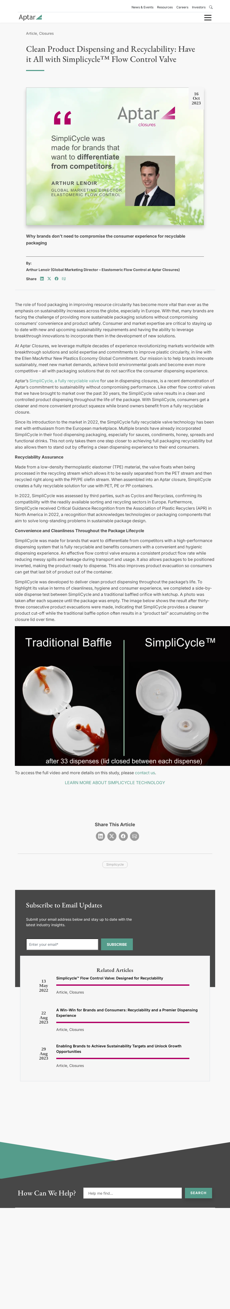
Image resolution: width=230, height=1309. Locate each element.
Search (198, 1193)
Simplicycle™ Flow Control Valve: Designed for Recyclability (109, 978)
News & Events (142, 7)
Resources (165, 7)
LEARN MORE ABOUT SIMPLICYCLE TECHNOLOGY (115, 782)
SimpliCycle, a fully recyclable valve (64, 380)
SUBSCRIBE (117, 944)
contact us (145, 772)
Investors (199, 7)
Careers (182, 7)
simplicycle (115, 864)
